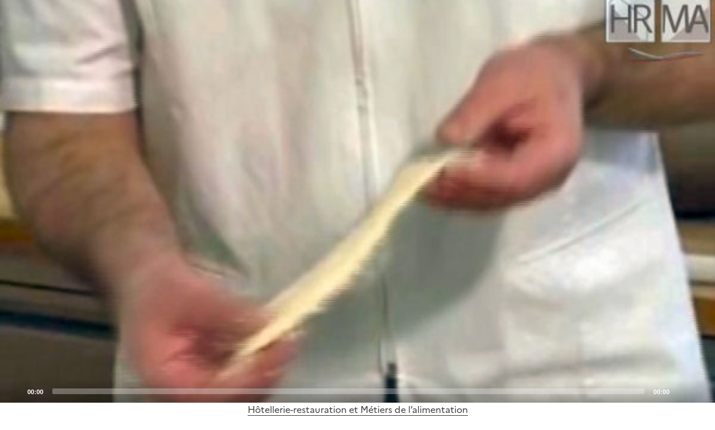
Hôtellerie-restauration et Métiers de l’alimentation (358, 409)
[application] (357, 201)
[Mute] (681, 391)
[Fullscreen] (700, 391)
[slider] (348, 391)
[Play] (357, 201)
